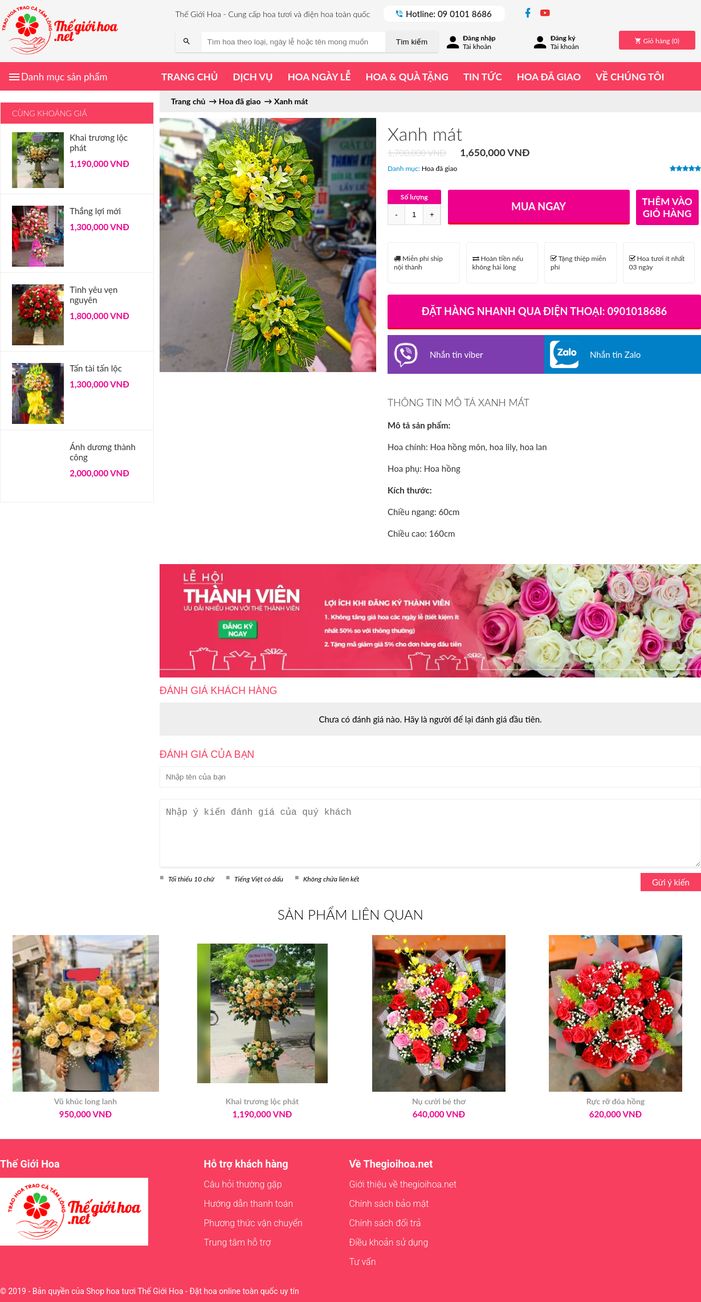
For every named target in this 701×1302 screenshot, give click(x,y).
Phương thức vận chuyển (253, 1223)
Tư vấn (362, 1261)
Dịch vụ (252, 77)
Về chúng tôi (630, 77)
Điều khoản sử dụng (388, 1242)
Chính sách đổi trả (385, 1223)
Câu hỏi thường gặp (243, 1184)
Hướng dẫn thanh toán (249, 1203)
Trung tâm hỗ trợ (237, 1242)
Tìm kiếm (411, 42)
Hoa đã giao (549, 77)
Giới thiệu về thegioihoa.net (403, 1184)
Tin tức (482, 77)
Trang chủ (189, 77)
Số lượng (414, 197)
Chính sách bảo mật (389, 1203)
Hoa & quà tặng (406, 77)
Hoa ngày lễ (319, 77)
